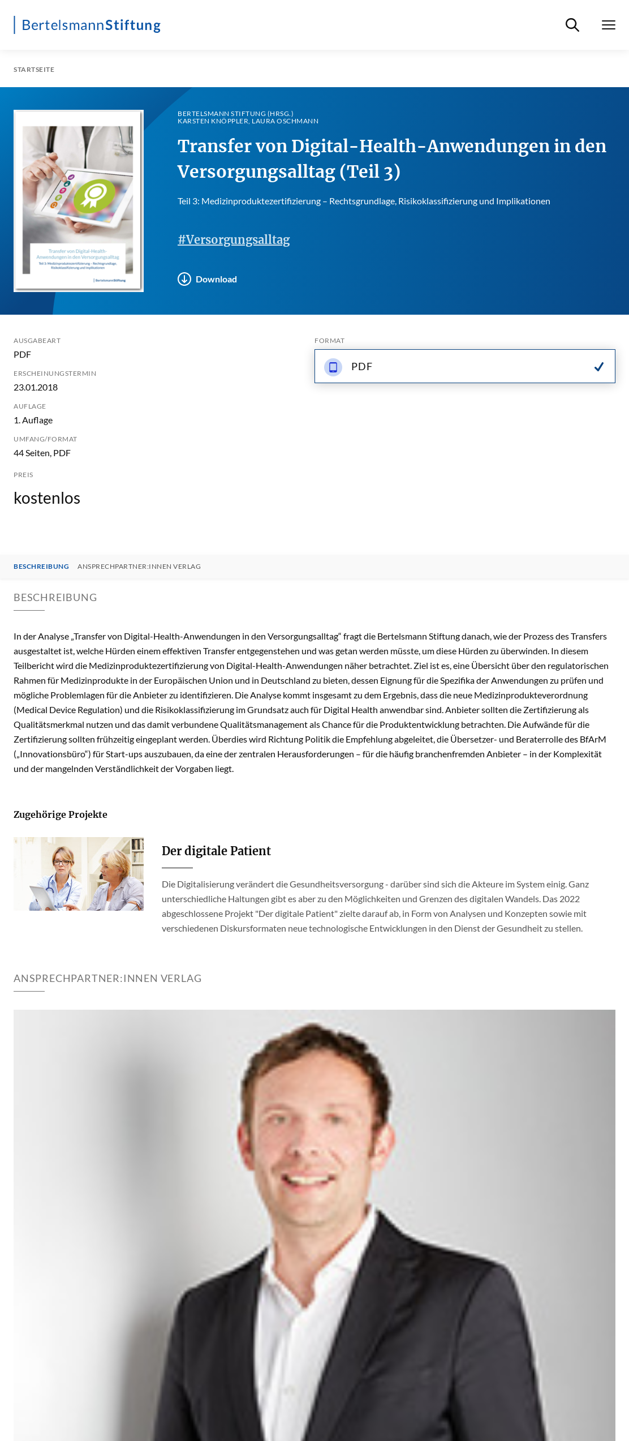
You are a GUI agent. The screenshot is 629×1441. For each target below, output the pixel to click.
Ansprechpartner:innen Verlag (139, 566)
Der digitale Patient (216, 851)
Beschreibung (41, 566)
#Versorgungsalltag (234, 240)
